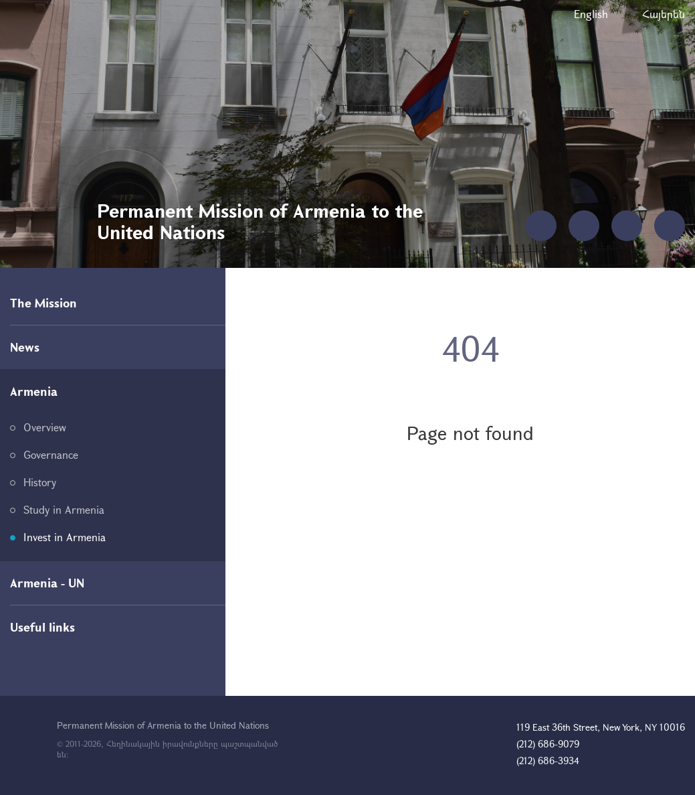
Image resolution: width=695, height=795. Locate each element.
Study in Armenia (63, 509)
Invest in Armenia (64, 537)
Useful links (42, 627)
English (591, 14)
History (39, 482)
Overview (44, 427)
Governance (50, 454)
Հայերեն (663, 14)
